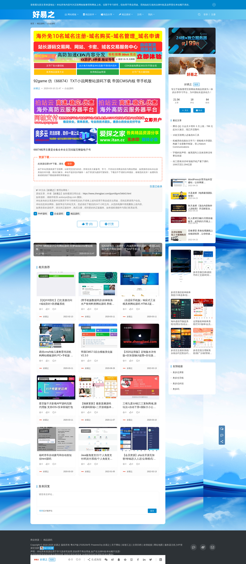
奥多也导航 (178, 378)
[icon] (193, 547)
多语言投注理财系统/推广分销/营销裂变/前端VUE (202, 352)
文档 (139, 14)
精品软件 (88, 14)
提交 (152, 511)
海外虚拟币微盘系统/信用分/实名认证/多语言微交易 (180, 323)
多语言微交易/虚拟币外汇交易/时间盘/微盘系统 (202, 273)
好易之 (37, 88)
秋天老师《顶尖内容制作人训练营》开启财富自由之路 (200, 208)
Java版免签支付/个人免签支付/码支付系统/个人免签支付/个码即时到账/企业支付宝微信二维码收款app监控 (97, 457)
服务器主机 (170, 545)
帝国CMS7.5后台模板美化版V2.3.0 (97, 354)
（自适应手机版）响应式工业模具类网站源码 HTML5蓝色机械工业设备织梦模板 (139, 302)
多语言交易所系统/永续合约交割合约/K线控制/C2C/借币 (180, 352)
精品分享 (106, 14)
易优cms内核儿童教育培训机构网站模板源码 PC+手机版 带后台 (56, 354)
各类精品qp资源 (98, 72)
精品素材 (125, 14)
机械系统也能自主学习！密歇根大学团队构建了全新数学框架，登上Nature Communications (192, 143)
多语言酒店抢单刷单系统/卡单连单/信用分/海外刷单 (181, 294)
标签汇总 (126, 545)
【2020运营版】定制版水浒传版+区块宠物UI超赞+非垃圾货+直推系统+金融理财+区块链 (139, 354)
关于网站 (116, 545)
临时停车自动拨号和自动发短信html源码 (55, 457)
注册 (213, 14)
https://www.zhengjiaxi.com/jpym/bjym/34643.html (107, 193)
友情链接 (147, 545)
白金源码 (69, 88)
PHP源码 (42, 213)
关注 (185, 110)
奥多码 (176, 389)
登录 (205, 14)
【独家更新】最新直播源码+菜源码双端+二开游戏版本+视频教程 (96, 405)
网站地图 (158, 545)
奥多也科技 (178, 383)
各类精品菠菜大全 (55, 72)
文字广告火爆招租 (55, 65)
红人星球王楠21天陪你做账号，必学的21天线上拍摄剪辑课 (200, 221)
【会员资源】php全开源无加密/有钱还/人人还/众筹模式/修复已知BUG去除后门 (139, 457)
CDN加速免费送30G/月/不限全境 (141, 65)
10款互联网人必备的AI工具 (186, 135)
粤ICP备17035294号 (80, 545)
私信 (199, 110)
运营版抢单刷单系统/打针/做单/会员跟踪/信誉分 (203, 323)
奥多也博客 (178, 372)
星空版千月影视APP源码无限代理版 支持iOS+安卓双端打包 (56, 405)
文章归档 (137, 545)
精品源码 (75, 213)
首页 (32, 23)
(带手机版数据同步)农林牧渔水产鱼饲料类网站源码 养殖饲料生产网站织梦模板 (97, 302)
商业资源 (34, 540)
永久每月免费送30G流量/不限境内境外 (98, 65)
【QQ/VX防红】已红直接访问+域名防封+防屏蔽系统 (55, 302)
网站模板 (70, 14)
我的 (150, 14)
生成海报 (94, 559)
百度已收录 (156, 186)
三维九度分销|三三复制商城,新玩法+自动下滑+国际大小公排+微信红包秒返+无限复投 (140, 405)
